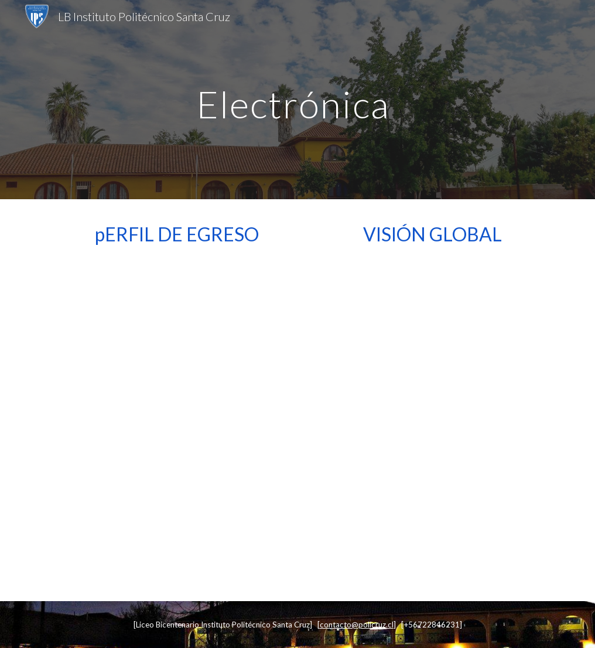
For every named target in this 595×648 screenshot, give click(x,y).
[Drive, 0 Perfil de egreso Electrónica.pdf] (163, 421)
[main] (297, 99)
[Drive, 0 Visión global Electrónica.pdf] (432, 421)
